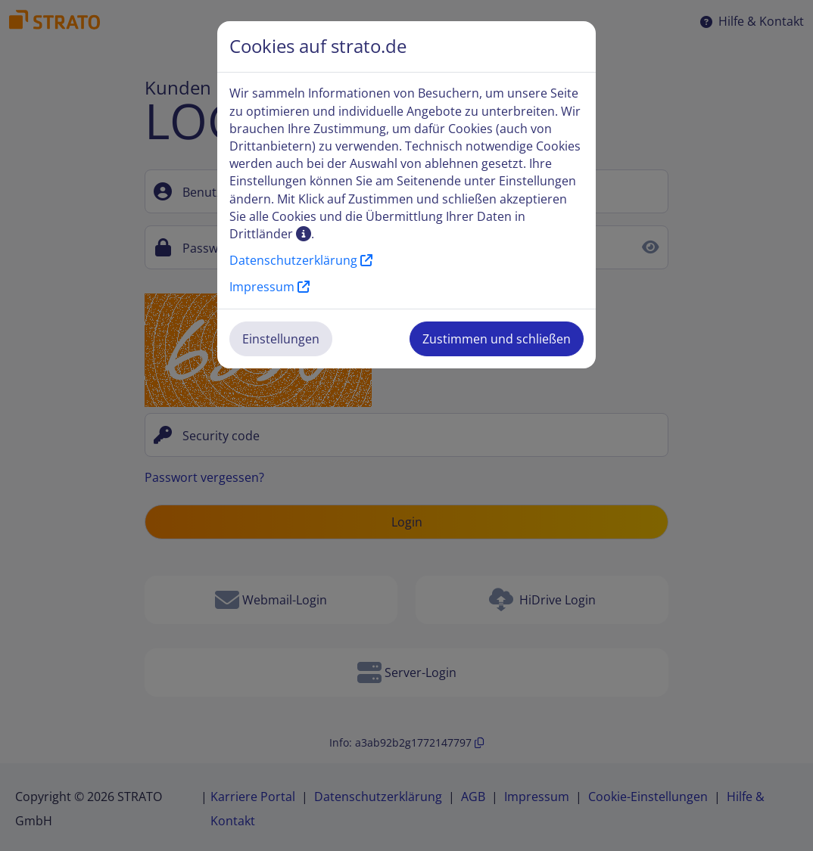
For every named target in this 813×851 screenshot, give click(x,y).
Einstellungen (280, 339)
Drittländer (270, 233)
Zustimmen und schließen (496, 339)
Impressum (269, 286)
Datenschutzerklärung (300, 260)
